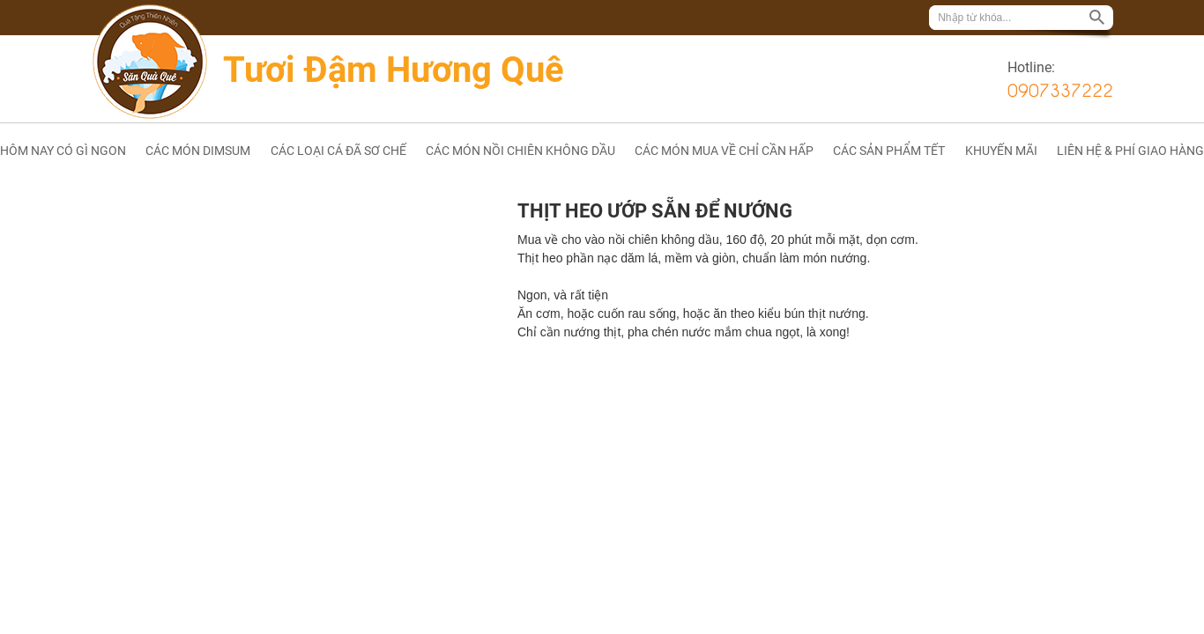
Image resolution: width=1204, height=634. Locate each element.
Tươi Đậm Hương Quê (393, 70)
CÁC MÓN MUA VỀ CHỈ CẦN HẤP (724, 151)
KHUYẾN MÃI (1001, 151)
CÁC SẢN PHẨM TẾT (889, 151)
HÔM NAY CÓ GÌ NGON (63, 151)
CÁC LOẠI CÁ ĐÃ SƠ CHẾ (338, 151)
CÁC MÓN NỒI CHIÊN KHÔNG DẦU (520, 151)
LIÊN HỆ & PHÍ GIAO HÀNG (1130, 151)
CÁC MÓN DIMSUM (197, 151)
